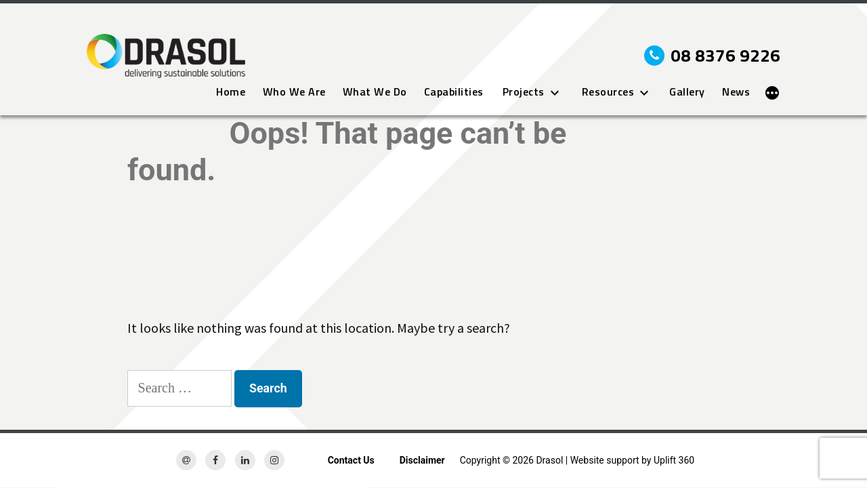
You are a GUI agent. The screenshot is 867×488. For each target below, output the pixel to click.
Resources (608, 92)
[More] (772, 93)
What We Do (375, 92)
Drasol (549, 460)
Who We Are (294, 92)
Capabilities (454, 92)
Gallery (687, 92)
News (736, 92)
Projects (524, 92)
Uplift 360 (674, 460)
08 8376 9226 (712, 55)
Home (230, 92)
